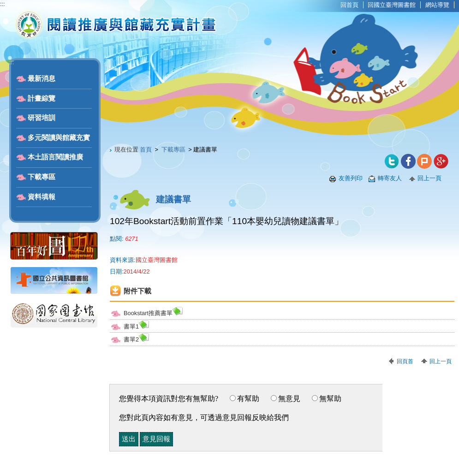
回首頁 (349, 4)
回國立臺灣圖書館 (392, 4)
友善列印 (351, 178)
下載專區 (41, 177)
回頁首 (405, 361)
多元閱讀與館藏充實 (59, 137)
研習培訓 (41, 118)
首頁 (146, 149)
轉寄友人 (390, 178)
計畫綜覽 (41, 98)
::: (2, 3)
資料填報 (41, 197)
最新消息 (41, 78)
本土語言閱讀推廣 (55, 157)
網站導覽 (437, 4)
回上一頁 (429, 178)
